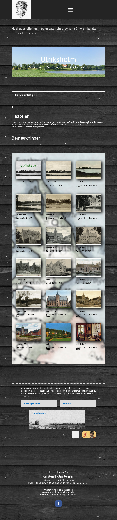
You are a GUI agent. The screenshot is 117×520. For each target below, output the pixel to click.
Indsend (89, 434)
